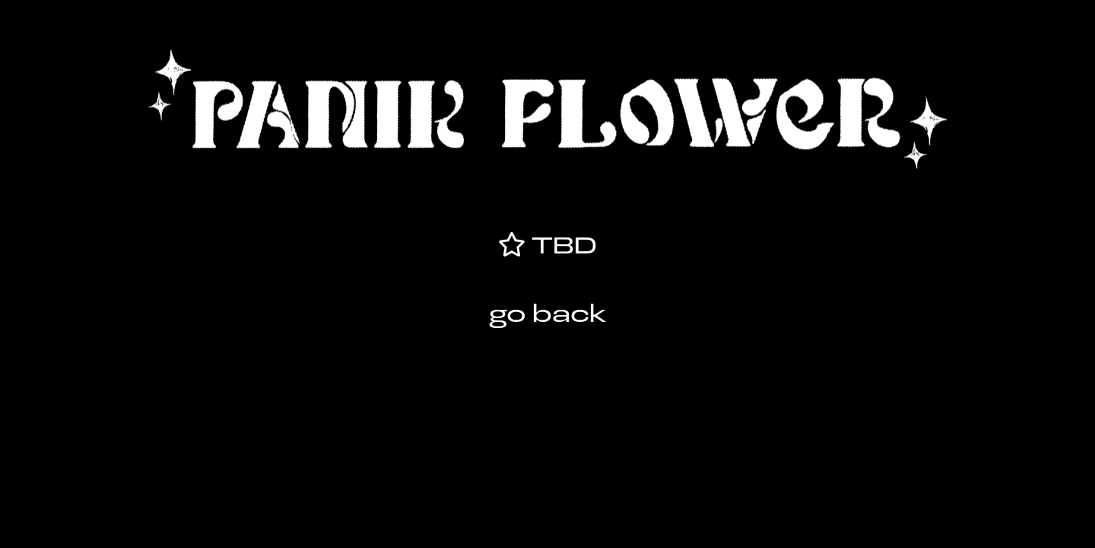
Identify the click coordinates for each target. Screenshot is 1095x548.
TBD (560, 247)
